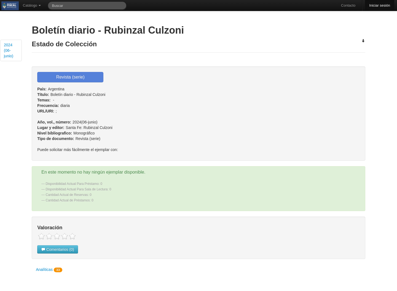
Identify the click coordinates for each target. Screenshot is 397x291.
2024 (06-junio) (8, 50)
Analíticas (49, 269)
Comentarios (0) (57, 249)
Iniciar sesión (379, 5)
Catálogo (32, 5)
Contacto (348, 5)
